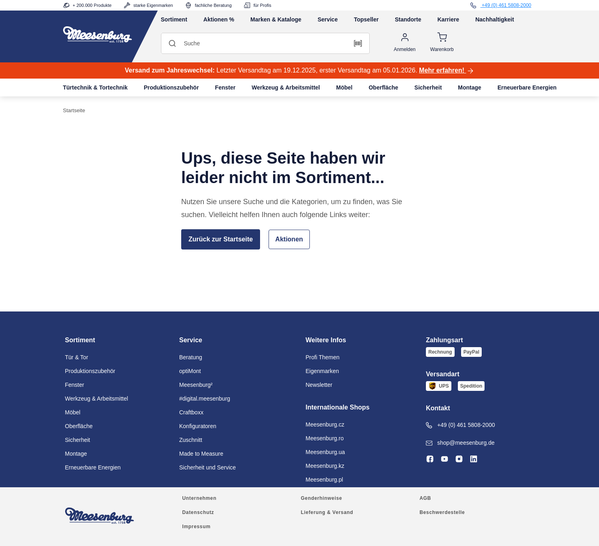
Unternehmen (199, 498)
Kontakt (438, 408)
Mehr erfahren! (446, 71)
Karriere (448, 19)
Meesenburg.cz (325, 424)
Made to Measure (201, 453)
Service (327, 19)
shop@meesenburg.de (460, 442)
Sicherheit (428, 87)
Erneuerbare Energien (527, 87)
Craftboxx (191, 412)
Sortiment (174, 19)
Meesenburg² (196, 385)
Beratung (190, 357)
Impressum (196, 526)
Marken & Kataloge (275, 19)
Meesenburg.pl (324, 479)
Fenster (225, 87)
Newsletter (319, 385)
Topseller (366, 19)
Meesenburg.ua (325, 452)
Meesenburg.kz (325, 466)
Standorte (408, 19)
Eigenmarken (322, 371)
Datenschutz (198, 512)
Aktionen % (218, 19)
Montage (469, 87)
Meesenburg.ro (325, 438)
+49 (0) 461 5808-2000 (460, 425)
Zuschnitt (190, 440)
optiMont (190, 371)
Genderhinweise (321, 498)
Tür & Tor (76, 357)
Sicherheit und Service (207, 467)
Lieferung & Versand (327, 512)
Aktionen (289, 239)
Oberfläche (383, 87)
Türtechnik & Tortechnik (95, 87)
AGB (425, 498)
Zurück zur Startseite (220, 239)
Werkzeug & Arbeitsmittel (286, 87)
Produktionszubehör (171, 87)
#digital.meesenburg (204, 398)
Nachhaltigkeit (494, 19)
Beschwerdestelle (442, 512)
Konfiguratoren (197, 426)
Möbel (344, 87)
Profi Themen (323, 357)
